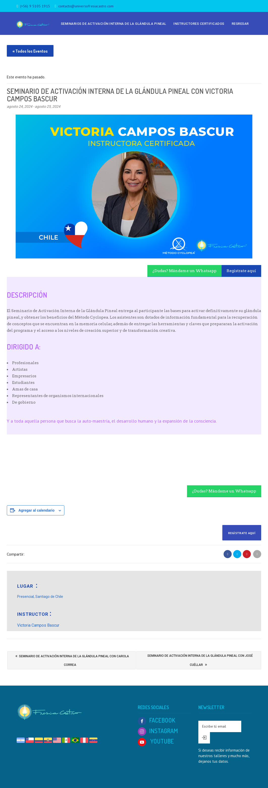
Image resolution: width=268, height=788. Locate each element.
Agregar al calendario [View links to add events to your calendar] (36, 510)
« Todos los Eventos (30, 51)
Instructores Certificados (198, 24)
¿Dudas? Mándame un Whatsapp (184, 271)
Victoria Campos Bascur (38, 625)
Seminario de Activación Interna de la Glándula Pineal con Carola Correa (72, 659)
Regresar (240, 24)
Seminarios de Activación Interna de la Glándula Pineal (113, 24)
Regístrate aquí (241, 271)
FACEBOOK (156, 720)
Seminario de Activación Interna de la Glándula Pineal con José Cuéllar (200, 661)
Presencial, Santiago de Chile (40, 597)
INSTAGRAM (158, 731)
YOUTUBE (156, 741)
